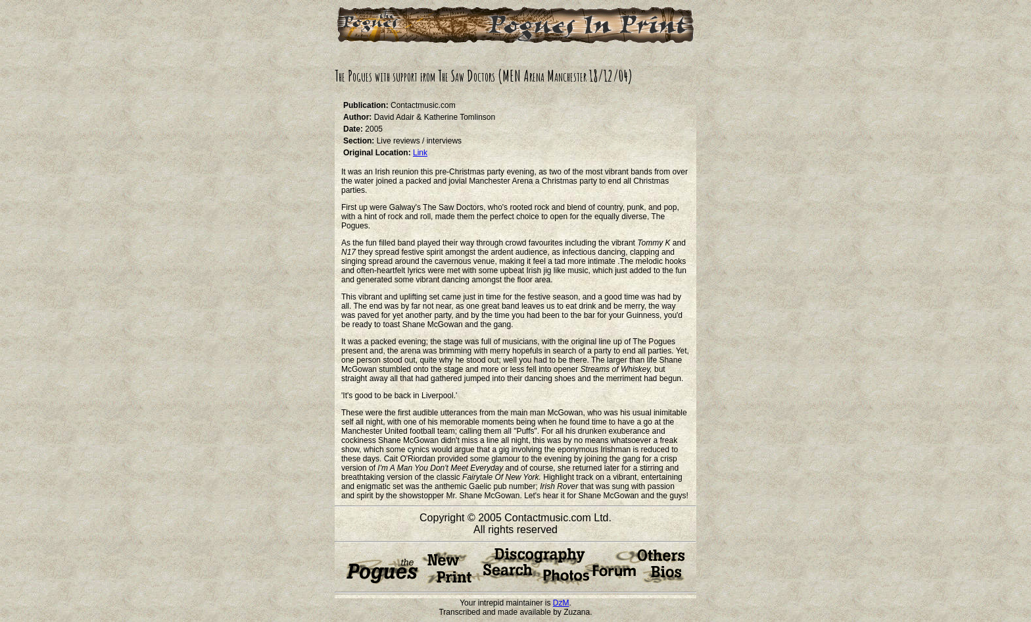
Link (420, 152)
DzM (561, 603)
